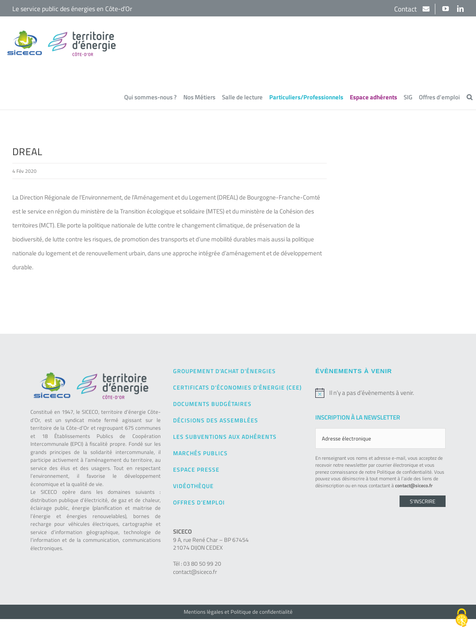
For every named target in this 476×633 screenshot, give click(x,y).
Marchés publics (200, 452)
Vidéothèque (193, 485)
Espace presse (196, 469)
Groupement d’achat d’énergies (224, 370)
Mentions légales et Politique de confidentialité (238, 611)
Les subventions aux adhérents (225, 436)
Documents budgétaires (212, 403)
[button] (469, 97)
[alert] (380, 392)
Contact (406, 9)
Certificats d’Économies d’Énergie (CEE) (237, 387)
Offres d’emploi (199, 502)
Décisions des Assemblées (215, 419)
